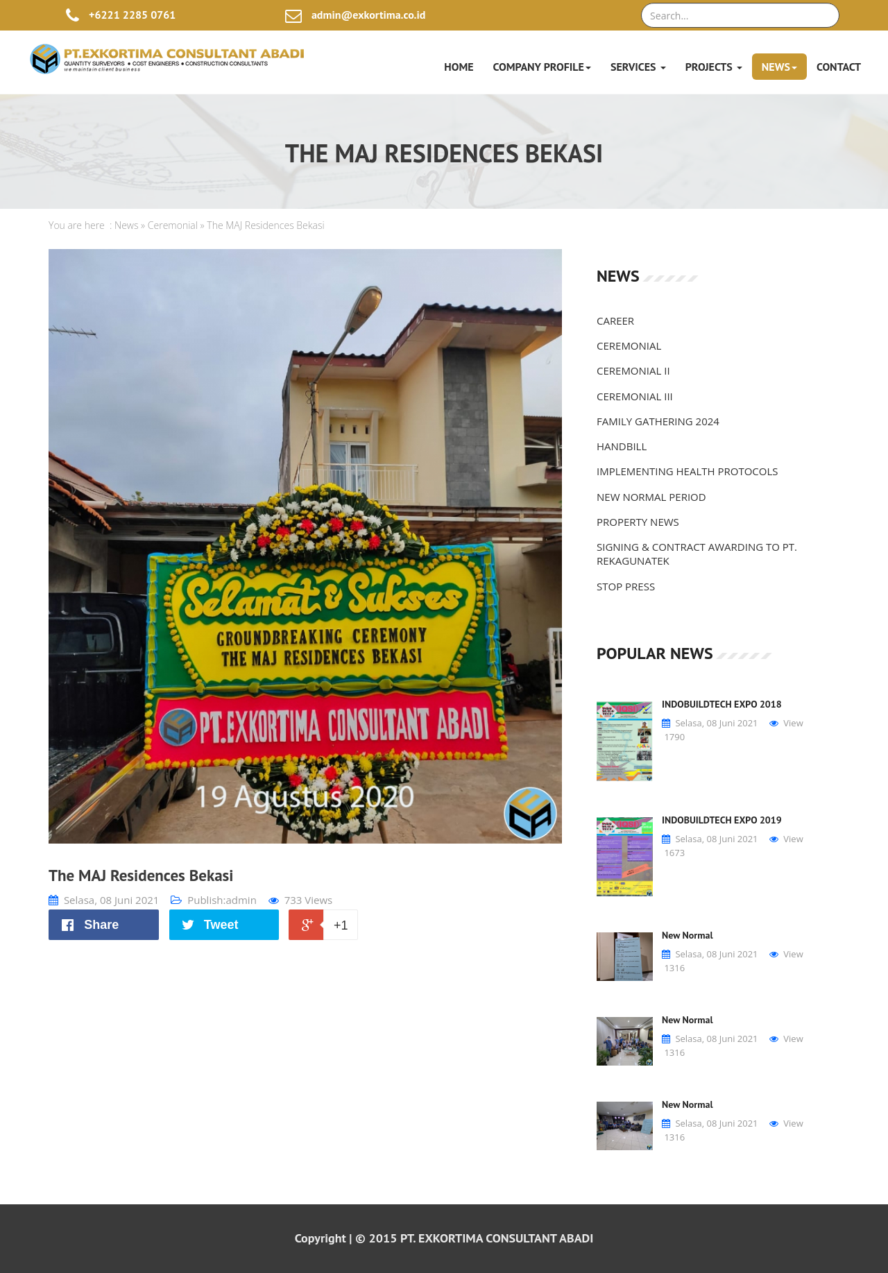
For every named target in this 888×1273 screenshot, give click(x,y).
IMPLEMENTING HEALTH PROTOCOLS (687, 471)
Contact (839, 67)
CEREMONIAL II (633, 370)
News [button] (779, 67)
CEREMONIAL (629, 345)
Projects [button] (713, 67)
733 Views (300, 900)
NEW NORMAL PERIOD (651, 497)
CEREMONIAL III (635, 396)
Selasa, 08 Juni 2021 (104, 900)
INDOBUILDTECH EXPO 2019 (722, 820)
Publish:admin (214, 900)
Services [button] (638, 67)
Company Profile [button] (542, 67)
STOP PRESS (626, 586)
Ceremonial (173, 225)
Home (458, 67)
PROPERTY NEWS (638, 522)
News (126, 225)
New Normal (687, 935)
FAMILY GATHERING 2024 (658, 421)
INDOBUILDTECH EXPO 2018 (722, 704)
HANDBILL (622, 446)
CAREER (615, 320)
